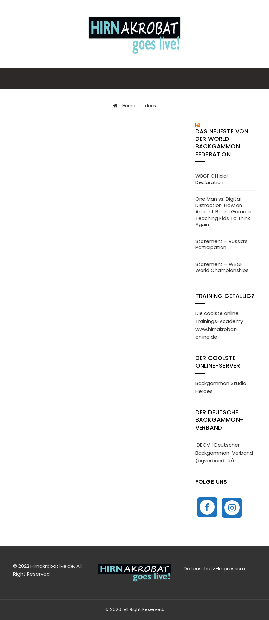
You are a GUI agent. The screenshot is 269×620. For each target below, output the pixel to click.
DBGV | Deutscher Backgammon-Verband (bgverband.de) (224, 452)
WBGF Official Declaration (211, 179)
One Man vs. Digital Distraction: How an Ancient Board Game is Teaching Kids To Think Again (223, 211)
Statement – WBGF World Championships (222, 267)
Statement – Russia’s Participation (221, 244)
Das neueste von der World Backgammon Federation (221, 142)
